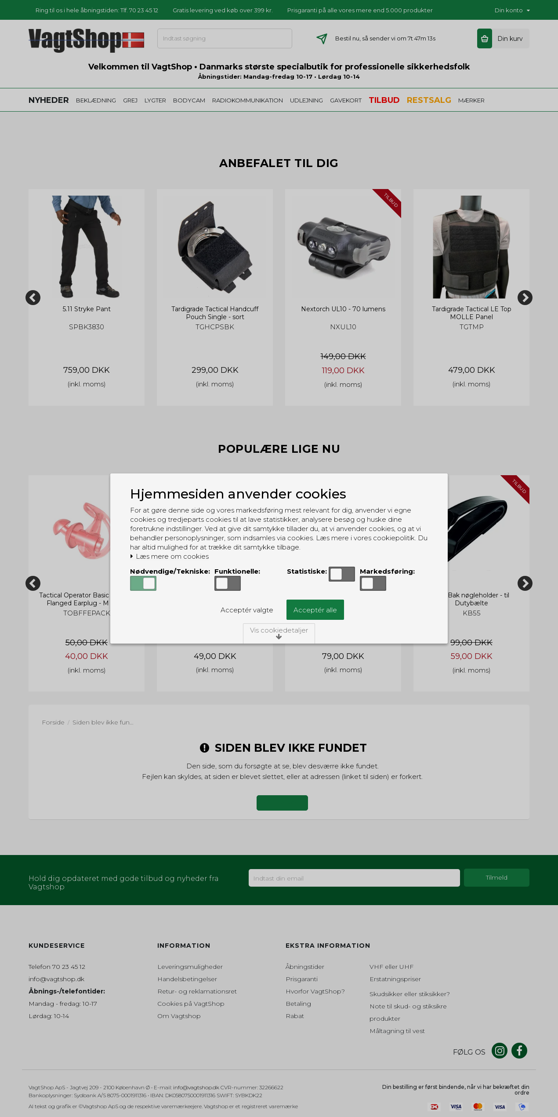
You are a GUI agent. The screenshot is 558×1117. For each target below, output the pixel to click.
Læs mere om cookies (169, 556)
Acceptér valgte (247, 610)
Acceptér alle (315, 610)
